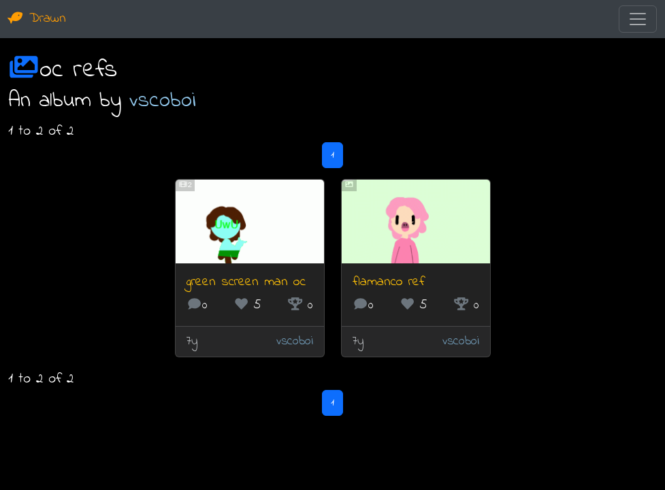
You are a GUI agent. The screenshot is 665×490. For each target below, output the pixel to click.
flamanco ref (389, 282)
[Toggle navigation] (638, 19)
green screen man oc (246, 282)
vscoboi (162, 101)
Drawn (37, 19)
